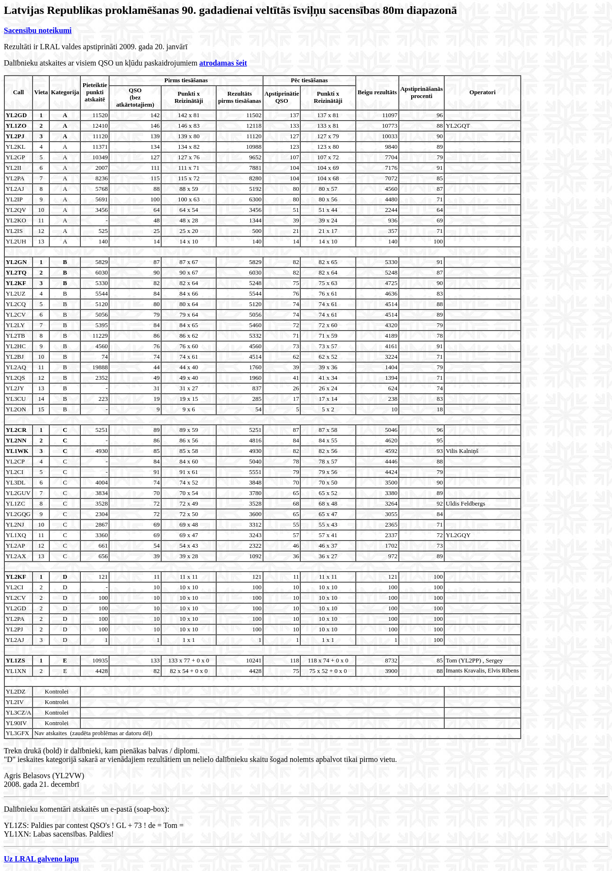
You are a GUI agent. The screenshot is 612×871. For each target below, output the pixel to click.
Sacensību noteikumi (38, 30)
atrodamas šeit (223, 63)
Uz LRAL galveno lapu (41, 859)
